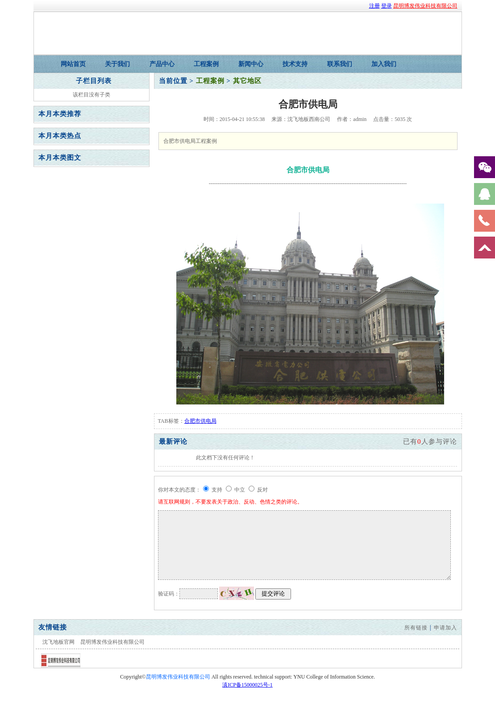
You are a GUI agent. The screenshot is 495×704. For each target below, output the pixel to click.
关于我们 (117, 64)
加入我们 (383, 64)
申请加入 (445, 628)
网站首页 (73, 64)
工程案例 (206, 64)
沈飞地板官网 (58, 642)
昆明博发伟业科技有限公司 (425, 6)
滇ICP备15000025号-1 (247, 685)
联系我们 (339, 64)
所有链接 (416, 628)
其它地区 (247, 80)
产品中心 (162, 64)
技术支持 (295, 64)
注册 (374, 6)
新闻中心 (250, 64)
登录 (386, 6)
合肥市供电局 (200, 421)
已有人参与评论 (430, 441)
